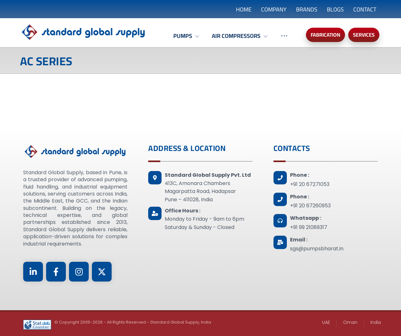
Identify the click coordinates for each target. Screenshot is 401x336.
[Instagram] (79, 272)
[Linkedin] (33, 272)
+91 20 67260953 (310, 205)
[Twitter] (102, 272)
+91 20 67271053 (309, 184)
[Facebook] (56, 272)
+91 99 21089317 (308, 227)
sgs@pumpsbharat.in (316, 248)
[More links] (284, 39)
